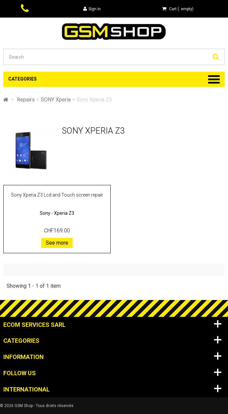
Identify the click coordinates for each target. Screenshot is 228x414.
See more (57, 243)
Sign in (92, 8)
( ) (178, 8)
